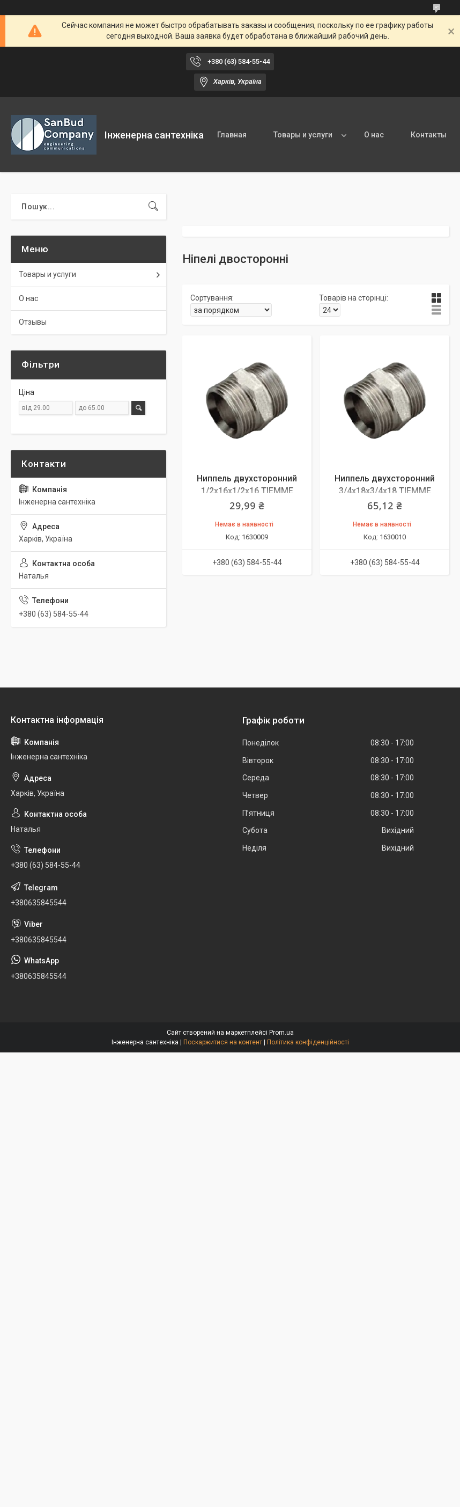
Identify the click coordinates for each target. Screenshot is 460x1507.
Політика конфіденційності (308, 1042)
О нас (374, 134)
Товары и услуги (302, 134)
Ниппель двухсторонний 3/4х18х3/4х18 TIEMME (385, 484)
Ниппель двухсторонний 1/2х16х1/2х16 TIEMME (247, 484)
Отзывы (33, 322)
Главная (232, 134)
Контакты (429, 134)
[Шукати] (153, 207)
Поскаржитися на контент (222, 1042)
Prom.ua (281, 1032)
